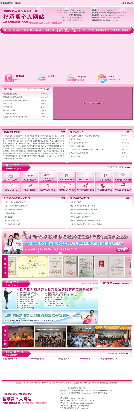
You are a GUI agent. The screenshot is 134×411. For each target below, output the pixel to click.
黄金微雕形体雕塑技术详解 (12, 97)
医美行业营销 (8, 107)
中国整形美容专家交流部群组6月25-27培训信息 (86, 224)
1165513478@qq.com (77, 398)
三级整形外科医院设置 (77, 146)
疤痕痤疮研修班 (75, 202)
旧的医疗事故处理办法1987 (78, 143)
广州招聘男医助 (10, 213)
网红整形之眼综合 (9, 110)
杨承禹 (41, 89)
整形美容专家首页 (22, 383)
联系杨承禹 (106, 383)
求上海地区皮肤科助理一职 (14, 224)
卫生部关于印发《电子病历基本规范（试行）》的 (86, 149)
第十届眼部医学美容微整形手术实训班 (83, 210)
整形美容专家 (32, 89)
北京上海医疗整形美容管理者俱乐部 (82, 206)
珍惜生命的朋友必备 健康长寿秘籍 (15, 100)
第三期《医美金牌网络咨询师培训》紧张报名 (86, 220)
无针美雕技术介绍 (9, 113)
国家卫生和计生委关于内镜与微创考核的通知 (84, 136)
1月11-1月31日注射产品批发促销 (16, 206)
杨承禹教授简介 (35, 383)
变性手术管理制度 (75, 139)
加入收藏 (123, 3)
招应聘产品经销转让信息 (68, 383)
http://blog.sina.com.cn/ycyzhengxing (81, 403)
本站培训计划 (46, 383)
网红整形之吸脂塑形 (10, 94)
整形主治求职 (9, 217)
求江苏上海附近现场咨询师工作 (16, 202)
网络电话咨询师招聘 (12, 220)
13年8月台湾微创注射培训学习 (80, 217)
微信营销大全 (8, 104)
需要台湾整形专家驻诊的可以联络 (82, 213)
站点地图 (114, 383)
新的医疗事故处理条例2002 (78, 153)
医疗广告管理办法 (75, 156)
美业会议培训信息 (84, 383)
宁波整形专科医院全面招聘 (14, 210)
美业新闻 (55, 383)
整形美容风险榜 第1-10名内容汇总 (15, 117)
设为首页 (130, 3)
